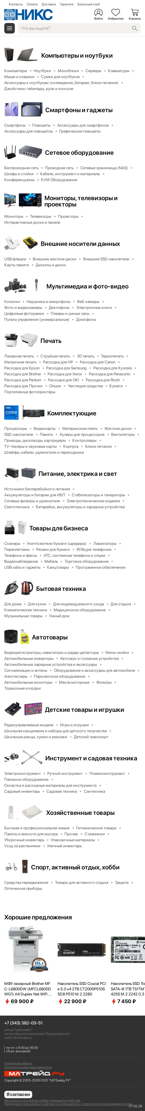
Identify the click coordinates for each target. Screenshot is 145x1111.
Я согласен (18, 1094)
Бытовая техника (61, 588)
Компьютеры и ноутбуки (77, 55)
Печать (51, 341)
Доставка (49, 4)
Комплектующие (71, 413)
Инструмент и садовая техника (91, 758)
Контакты (16, 4)
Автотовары (50, 637)
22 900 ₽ (72, 1001)
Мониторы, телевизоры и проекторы (81, 201)
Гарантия (66, 4)
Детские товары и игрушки (84, 709)
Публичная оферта (18, 1063)
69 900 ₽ (19, 1001)
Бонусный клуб (88, 4)
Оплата (32, 4)
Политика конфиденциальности (28, 1067)
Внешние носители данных (80, 243)
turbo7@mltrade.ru (18, 1037)
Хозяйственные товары (80, 812)
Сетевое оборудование (79, 152)
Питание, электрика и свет (77, 473)
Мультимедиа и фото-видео (87, 286)
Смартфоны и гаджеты (79, 110)
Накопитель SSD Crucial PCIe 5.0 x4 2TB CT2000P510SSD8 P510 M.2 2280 (82, 988)
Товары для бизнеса (58, 528)
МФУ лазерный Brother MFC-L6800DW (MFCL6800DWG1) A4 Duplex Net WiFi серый (28, 989)
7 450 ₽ (123, 1001)
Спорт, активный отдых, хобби (75, 867)
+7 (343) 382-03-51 (23, 1023)
